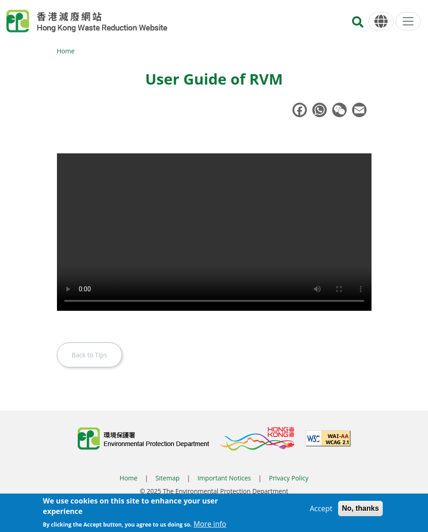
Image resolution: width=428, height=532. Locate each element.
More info (209, 524)
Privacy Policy (288, 478)
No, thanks (360, 508)
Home (66, 51)
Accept (321, 508)
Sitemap (167, 478)
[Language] (381, 21)
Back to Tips (89, 355)
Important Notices (224, 478)
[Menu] (408, 21)
